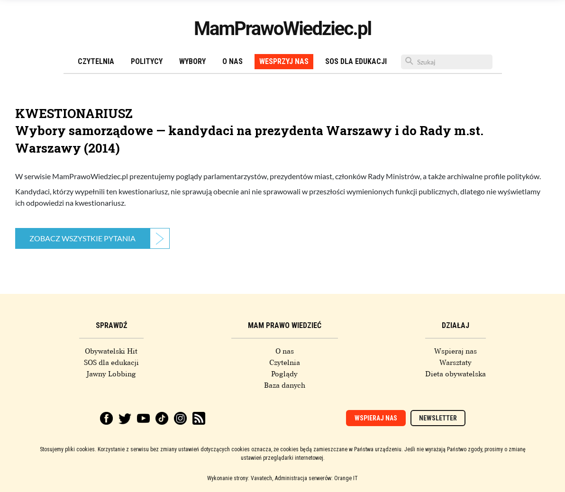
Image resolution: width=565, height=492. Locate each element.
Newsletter (438, 418)
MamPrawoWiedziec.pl (282, 29)
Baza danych (284, 385)
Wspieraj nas (455, 351)
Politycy (147, 61)
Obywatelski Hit (111, 351)
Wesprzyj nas (284, 61)
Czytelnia (96, 61)
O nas (232, 61)
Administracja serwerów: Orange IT (316, 478)
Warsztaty (455, 362)
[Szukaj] (446, 62)
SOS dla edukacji (356, 61)
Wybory (192, 61)
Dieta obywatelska (455, 374)
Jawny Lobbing (111, 374)
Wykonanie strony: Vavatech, (240, 478)
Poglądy (284, 374)
